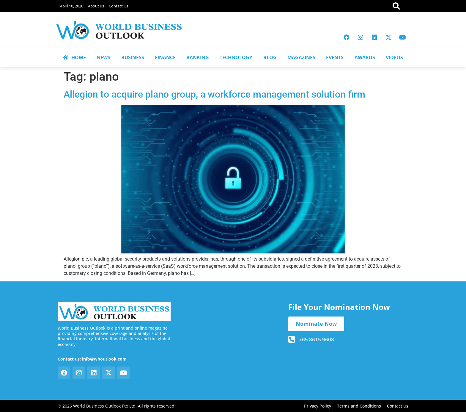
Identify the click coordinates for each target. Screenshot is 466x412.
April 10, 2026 (71, 6)
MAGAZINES (301, 57)
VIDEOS (394, 57)
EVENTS (335, 57)
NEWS (103, 57)
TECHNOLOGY (236, 57)
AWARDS (365, 57)
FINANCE (165, 57)
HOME (74, 57)
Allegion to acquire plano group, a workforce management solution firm (214, 94)
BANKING (197, 57)
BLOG (270, 57)
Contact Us (118, 6)
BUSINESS (132, 57)
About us (96, 6)
